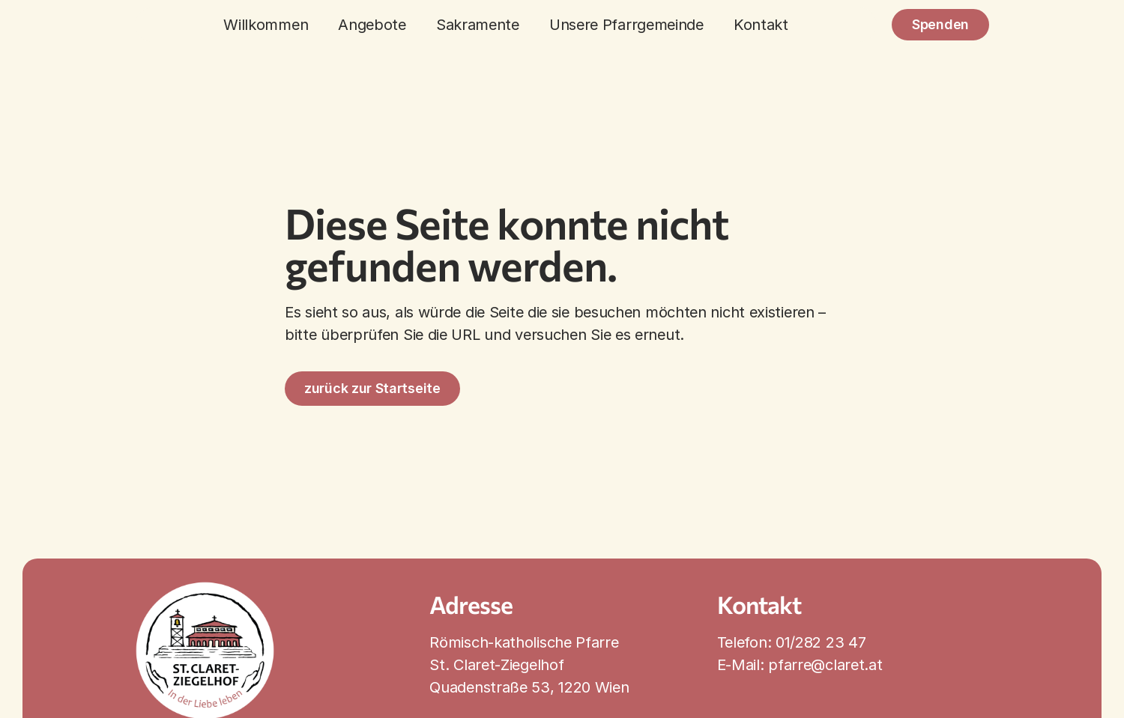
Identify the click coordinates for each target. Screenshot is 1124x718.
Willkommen (265, 25)
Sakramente (477, 25)
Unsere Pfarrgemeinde (626, 25)
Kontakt (761, 25)
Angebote (372, 25)
